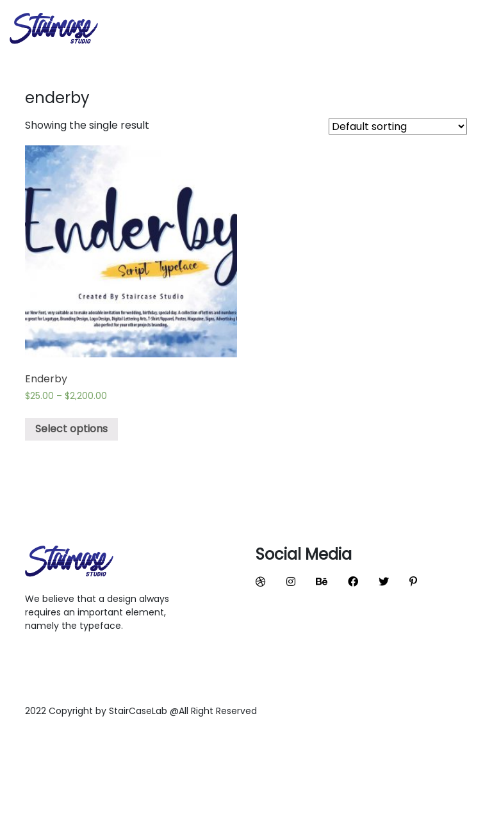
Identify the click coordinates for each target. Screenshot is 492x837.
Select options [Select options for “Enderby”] (71, 428)
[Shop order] (398, 126)
